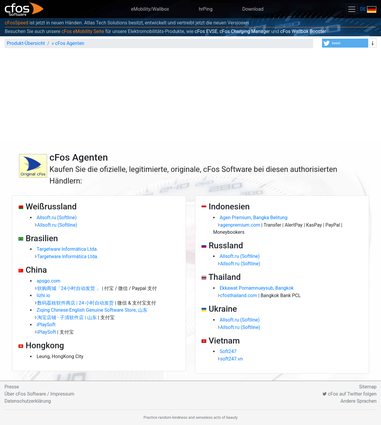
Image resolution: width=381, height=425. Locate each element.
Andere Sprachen (359, 401)
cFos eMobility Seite (83, 31)
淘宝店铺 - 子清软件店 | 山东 (67, 317)
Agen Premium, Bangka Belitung (254, 217)
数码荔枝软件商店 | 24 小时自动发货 (76, 303)
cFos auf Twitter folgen (349, 394)
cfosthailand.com (239, 295)
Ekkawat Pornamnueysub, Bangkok (257, 288)
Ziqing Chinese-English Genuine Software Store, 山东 (92, 310)
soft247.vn (231, 359)
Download (252, 9)
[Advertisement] (190, 97)
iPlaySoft (46, 324)
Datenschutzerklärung (27, 401)
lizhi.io (43, 295)
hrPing (206, 9)
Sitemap (368, 387)
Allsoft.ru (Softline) (56, 217)
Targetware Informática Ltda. (67, 249)
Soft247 (228, 351)
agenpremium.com (240, 225)
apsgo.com (48, 281)
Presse (11, 387)
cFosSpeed (16, 23)
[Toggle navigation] (351, 9)
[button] (345, 43)
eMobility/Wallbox (150, 9)
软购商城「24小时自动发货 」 (69, 288)
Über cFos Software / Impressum (39, 394)
